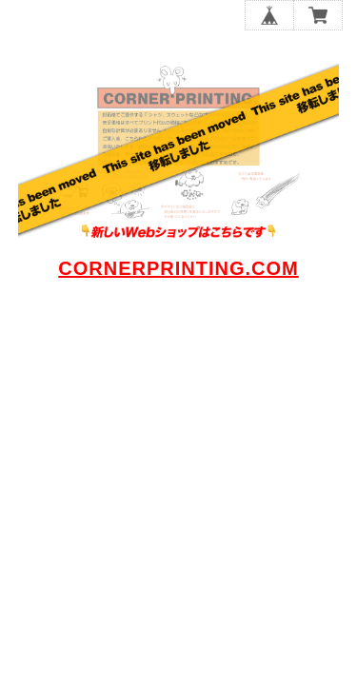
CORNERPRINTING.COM (178, 268)
